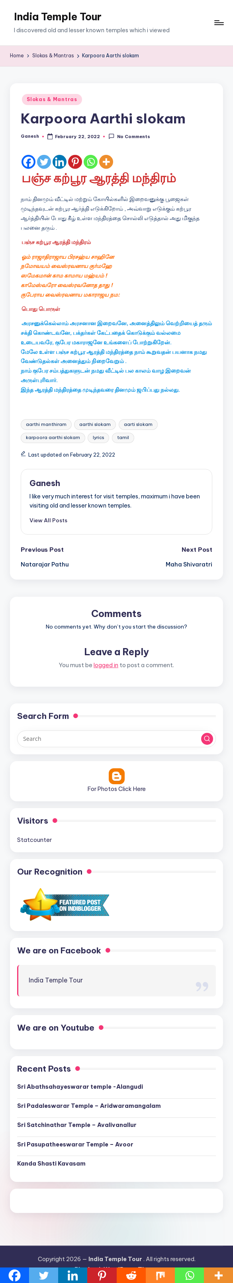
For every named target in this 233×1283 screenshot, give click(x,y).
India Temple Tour (58, 16)
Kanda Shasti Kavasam (51, 1163)
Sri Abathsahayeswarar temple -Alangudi (80, 1086)
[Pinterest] (75, 162)
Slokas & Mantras (52, 99)
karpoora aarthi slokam (53, 437)
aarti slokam (138, 424)
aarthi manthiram (46, 424)
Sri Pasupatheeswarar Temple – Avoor (75, 1144)
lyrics (98, 437)
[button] (48, 520)
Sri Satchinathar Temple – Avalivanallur (77, 1125)
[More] (106, 162)
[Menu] (218, 22)
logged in (106, 665)
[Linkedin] (60, 162)
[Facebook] (28, 162)
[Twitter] (44, 162)
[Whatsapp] (91, 162)
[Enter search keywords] (116, 738)
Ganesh (44, 483)
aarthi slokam (95, 424)
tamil (123, 437)
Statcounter (34, 840)
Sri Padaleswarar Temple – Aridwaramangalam (89, 1105)
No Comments (129, 136)
